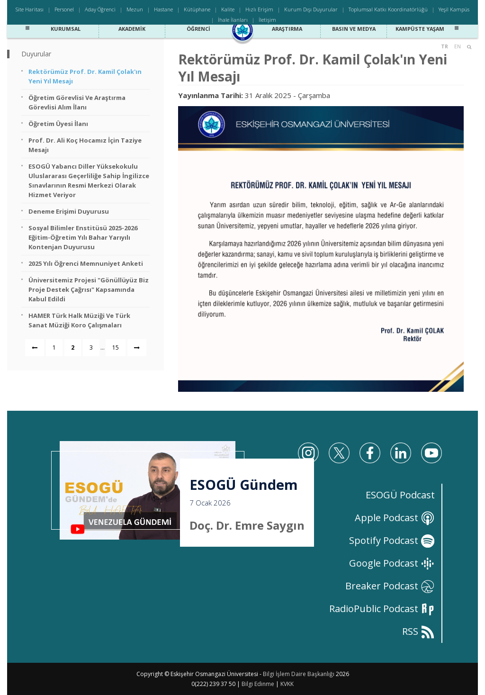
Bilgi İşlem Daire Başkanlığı (298, 674)
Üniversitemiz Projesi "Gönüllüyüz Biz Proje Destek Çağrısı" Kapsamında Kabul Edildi (88, 289)
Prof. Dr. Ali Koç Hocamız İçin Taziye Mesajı (85, 145)
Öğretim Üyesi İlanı (58, 123)
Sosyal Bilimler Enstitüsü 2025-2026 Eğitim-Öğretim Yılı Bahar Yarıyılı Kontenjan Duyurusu (82, 237)
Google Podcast (392, 563)
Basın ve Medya (353, 27)
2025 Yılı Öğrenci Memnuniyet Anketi (85, 263)
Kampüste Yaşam (419, 27)
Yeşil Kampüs (454, 9)
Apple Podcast (395, 517)
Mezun (134, 9)
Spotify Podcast (392, 540)
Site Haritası (30, 9)
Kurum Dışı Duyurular (311, 9)
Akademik (132, 27)
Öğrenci (198, 27)
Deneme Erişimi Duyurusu (68, 211)
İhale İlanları (233, 19)
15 (115, 347)
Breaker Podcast (390, 585)
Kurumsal (65, 27)
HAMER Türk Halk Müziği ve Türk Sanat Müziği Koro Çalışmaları (79, 320)
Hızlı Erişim (259, 9)
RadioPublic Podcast (382, 608)
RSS (418, 631)
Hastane (163, 9)
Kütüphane (197, 9)
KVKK (287, 684)
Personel (64, 9)
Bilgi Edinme (258, 684)
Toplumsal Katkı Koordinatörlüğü (388, 9)
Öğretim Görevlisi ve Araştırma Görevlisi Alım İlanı (77, 102)
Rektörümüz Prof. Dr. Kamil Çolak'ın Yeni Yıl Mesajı (85, 76)
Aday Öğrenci (100, 9)
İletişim (267, 19)
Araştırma (287, 27)
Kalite (227, 9)
